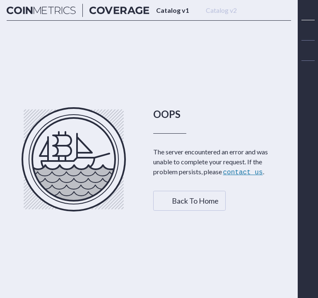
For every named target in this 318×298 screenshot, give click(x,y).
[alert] (308, 70)
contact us (243, 172)
